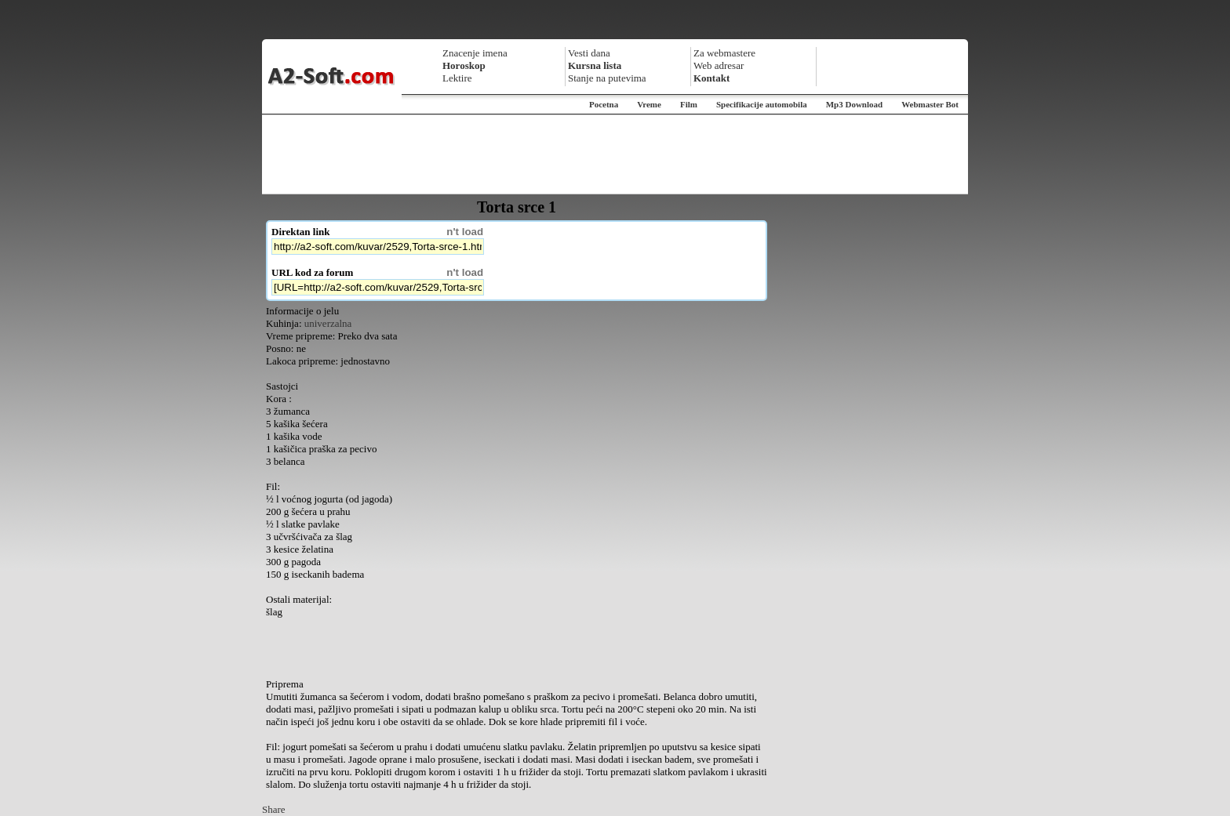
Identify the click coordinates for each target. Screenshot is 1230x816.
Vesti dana (589, 53)
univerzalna (328, 323)
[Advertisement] (615, 154)
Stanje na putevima (607, 78)
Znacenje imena (475, 53)
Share (274, 809)
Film (688, 104)
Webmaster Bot (930, 104)
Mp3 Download (854, 104)
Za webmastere (724, 53)
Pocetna (603, 104)
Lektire (457, 78)
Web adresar (718, 65)
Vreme (649, 104)
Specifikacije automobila (761, 104)
